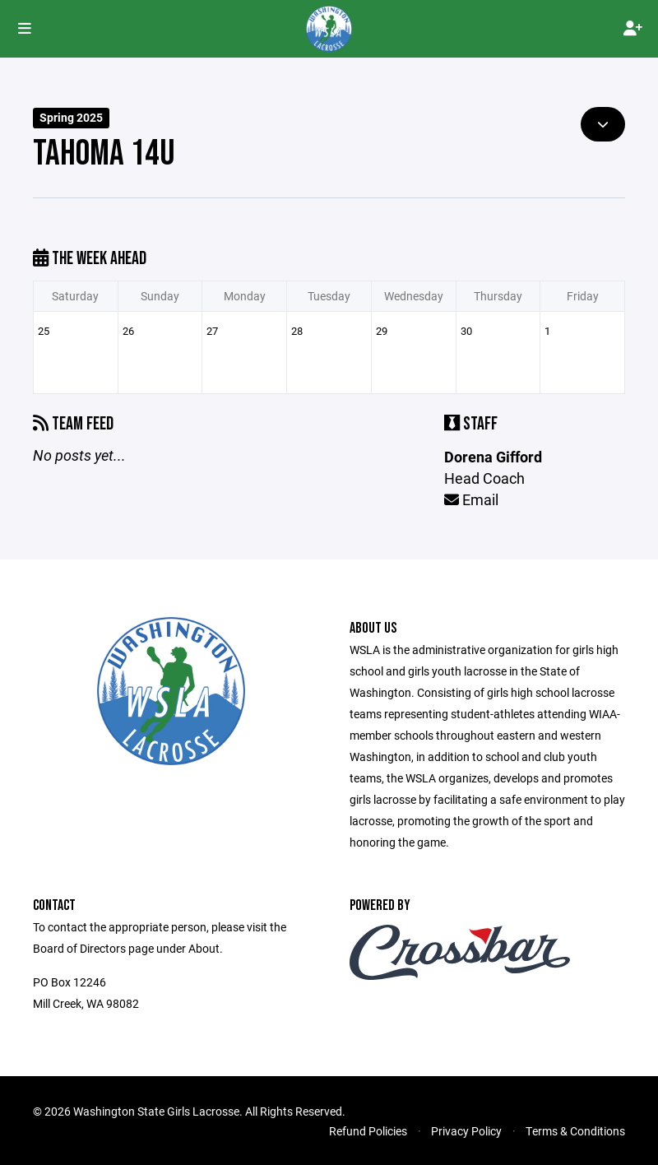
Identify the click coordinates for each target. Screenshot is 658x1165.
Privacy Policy (466, 1131)
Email (471, 499)
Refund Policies (368, 1131)
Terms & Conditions (575, 1131)
